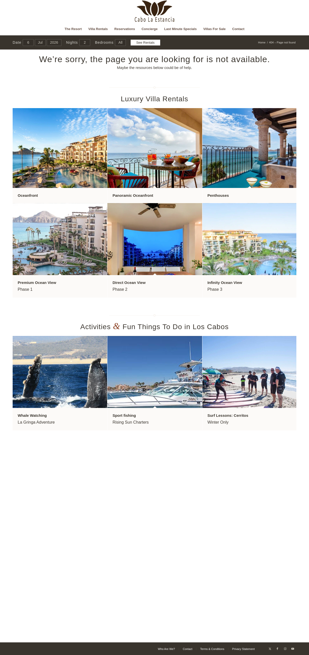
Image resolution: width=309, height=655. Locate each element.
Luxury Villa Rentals (154, 99)
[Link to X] (270, 648)
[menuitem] (73, 29)
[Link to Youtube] (292, 648)
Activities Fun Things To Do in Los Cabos (154, 327)
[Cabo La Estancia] (154, 11)
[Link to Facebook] (277, 648)
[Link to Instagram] (285, 648)
